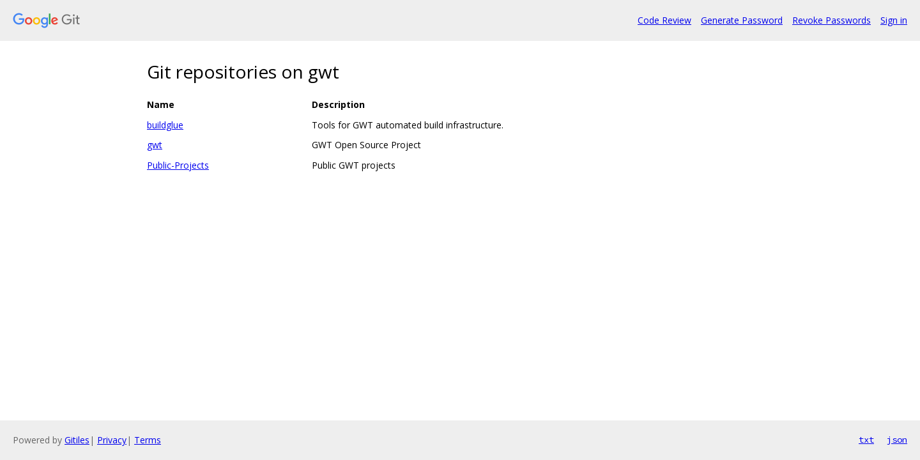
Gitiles (77, 440)
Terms (147, 440)
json (897, 439)
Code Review (664, 20)
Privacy (111, 440)
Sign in (893, 20)
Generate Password (742, 20)
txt (866, 439)
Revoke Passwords (831, 20)
